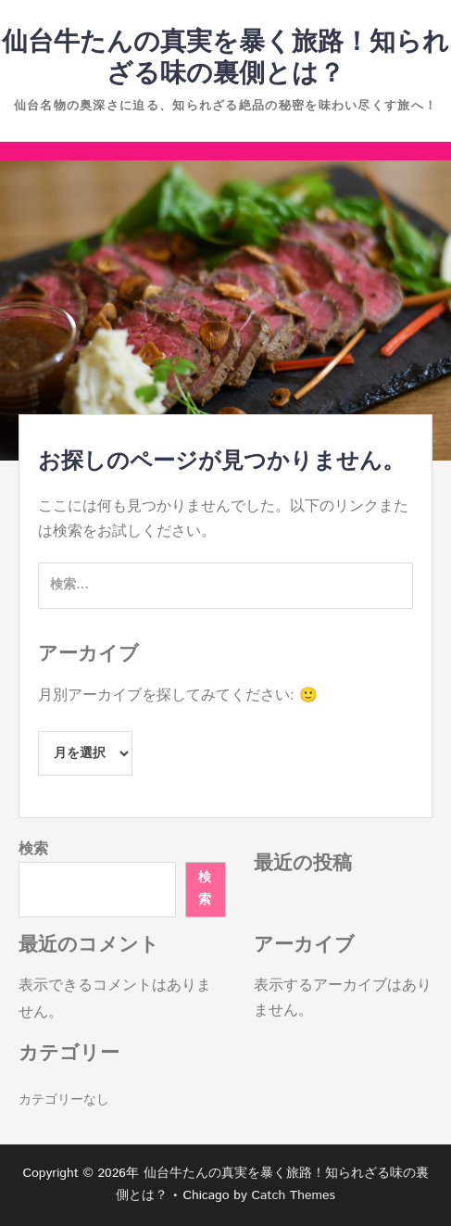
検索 (33, 849)
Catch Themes (293, 1195)
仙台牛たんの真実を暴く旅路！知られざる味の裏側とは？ (225, 58)
